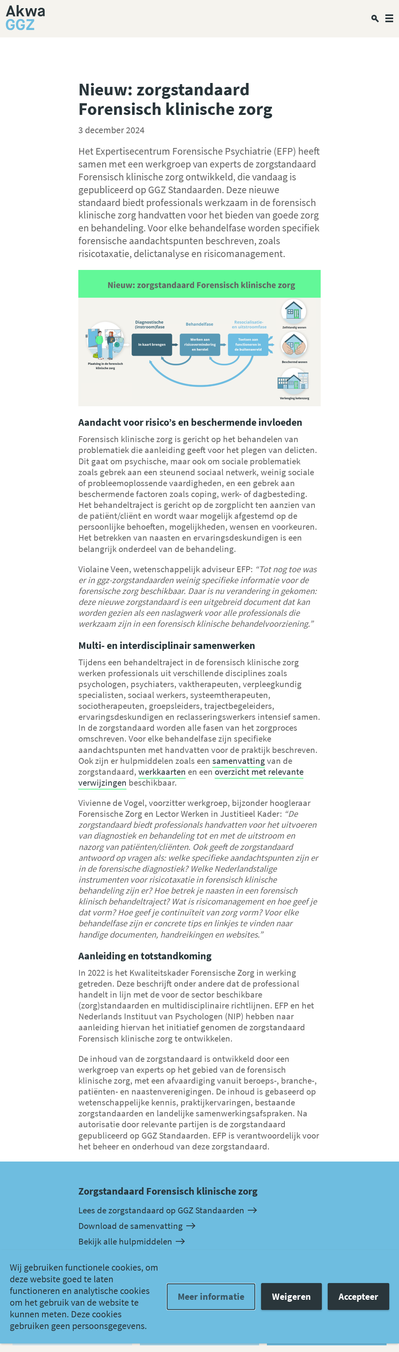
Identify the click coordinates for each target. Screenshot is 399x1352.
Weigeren (291, 1296)
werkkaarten (162, 771)
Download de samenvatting (136, 1226)
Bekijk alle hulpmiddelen (131, 1241)
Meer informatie (211, 1296)
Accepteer (358, 1296)
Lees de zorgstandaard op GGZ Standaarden (167, 1210)
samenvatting (238, 760)
